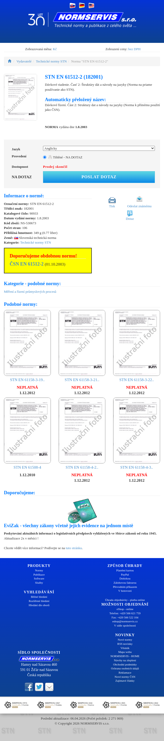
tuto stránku (74, 548)
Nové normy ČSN (125, 676)
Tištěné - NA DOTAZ (65, 157)
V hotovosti (125, 590)
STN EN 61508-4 (27, 433)
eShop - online (125, 609)
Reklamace (125, 672)
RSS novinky (124, 643)
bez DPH (134, 49)
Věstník (124, 648)
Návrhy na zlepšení (125, 660)
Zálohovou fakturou (124, 582)
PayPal (125, 574)
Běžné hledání (39, 596)
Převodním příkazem (125, 586)
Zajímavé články (125, 680)
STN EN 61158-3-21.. (82, 346)
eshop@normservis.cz (125, 621)
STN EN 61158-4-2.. (82, 433)
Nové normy (125, 639)
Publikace (39, 574)
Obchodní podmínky (125, 664)
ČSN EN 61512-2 (27, 264)
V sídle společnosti (125, 625)
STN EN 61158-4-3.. (136, 433)
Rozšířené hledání (39, 600)
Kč (55, 49)
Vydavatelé (24, 61)
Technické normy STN (51, 61)
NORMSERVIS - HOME (124, 656)
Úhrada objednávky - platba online (125, 599)
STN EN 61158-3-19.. (27, 346)
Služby (39, 582)
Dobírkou (124, 578)
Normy (39, 570)
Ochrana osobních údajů (125, 668)
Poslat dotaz (98, 177)
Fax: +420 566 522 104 (125, 617)
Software (39, 578)
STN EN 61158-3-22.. (136, 346)
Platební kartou (125, 570)
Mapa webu (125, 651)
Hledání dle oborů (39, 605)
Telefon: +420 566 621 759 (125, 613)
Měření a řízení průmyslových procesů (30, 292)
